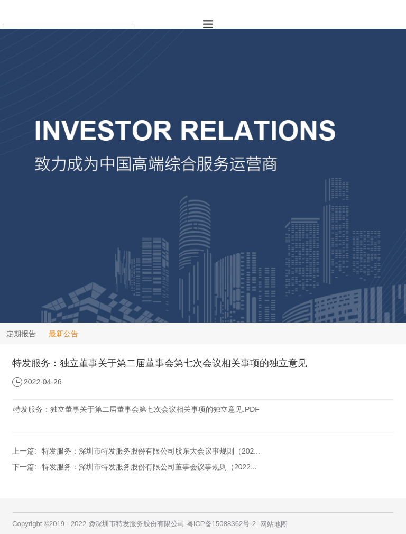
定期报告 (21, 333)
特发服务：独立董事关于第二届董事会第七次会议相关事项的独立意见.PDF (136, 409)
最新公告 (63, 333)
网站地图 (274, 524)
